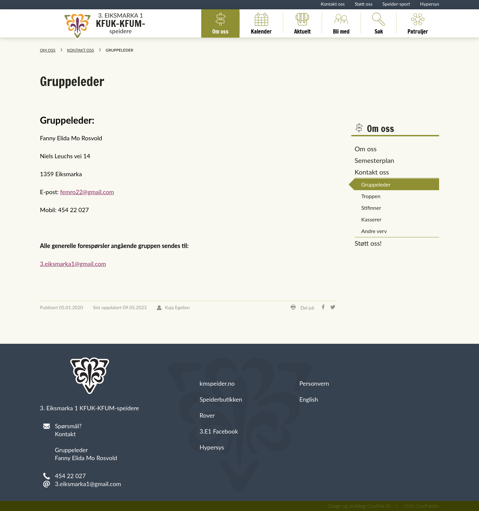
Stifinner (371, 207)
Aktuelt (302, 23)
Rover (207, 415)
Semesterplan (374, 160)
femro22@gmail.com (87, 191)
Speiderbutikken (221, 399)
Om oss (220, 23)
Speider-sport (396, 4)
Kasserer (371, 219)
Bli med (341, 23)
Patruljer (417, 23)
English (308, 399)
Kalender (261, 23)
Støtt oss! (368, 243)
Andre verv (374, 231)
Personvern (314, 383)
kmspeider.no (217, 383)
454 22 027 (70, 475)
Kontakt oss (333, 4)
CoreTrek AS (379, 506)
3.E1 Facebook (219, 431)
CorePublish (427, 506)
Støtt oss (363, 4)
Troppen (371, 196)
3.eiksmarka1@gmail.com (73, 263)
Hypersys (429, 4)
